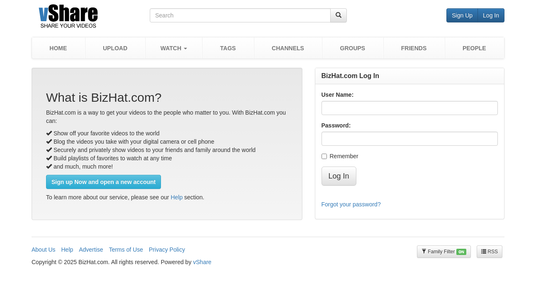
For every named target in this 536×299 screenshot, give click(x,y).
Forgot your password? (351, 204)
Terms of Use (126, 249)
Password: (336, 125)
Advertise (91, 249)
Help (177, 197)
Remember (340, 156)
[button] (173, 48)
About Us (44, 249)
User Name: (338, 94)
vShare (202, 262)
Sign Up (462, 15)
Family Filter (443, 252)
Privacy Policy (167, 249)
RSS (489, 252)
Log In (491, 15)
